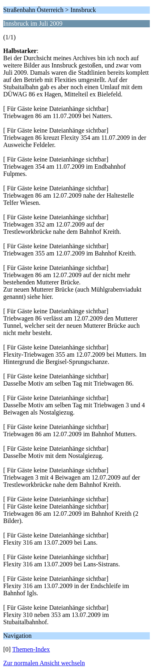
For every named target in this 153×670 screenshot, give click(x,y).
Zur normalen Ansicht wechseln (44, 663)
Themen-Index (31, 649)
